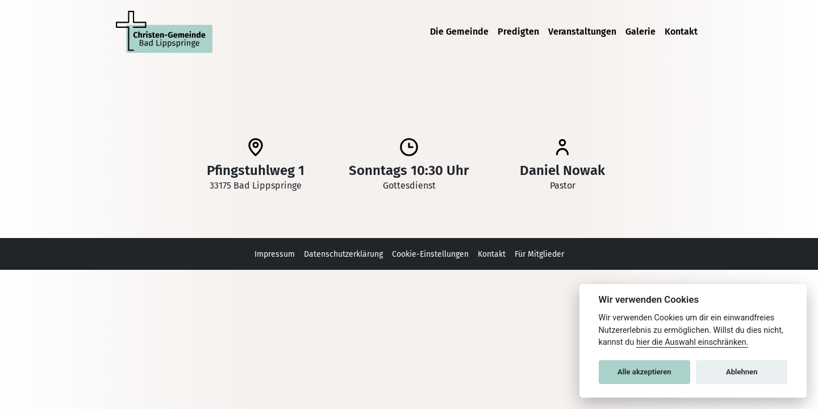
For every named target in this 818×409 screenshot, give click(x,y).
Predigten (518, 31)
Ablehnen (742, 372)
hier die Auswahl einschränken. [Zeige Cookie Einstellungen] (692, 342)
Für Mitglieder (539, 254)
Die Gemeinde (459, 31)
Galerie (640, 31)
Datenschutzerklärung (343, 254)
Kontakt (681, 31)
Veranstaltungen (582, 31)
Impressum (274, 254)
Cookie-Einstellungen (430, 254)
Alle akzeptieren (644, 372)
